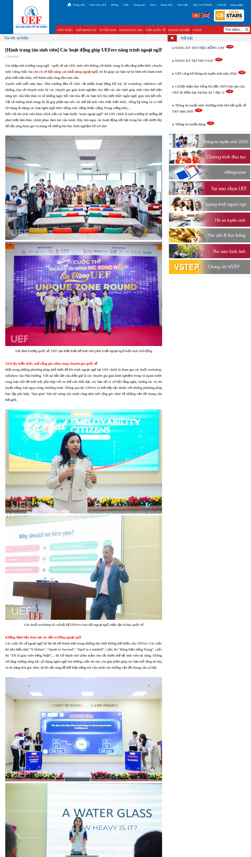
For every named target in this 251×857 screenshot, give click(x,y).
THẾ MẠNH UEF (86, 30)
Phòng (114, 4)
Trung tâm (139, 4)
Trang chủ (79, 4)
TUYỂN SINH (107, 30)
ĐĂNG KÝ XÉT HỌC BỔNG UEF (204, 48)
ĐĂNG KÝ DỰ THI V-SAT (199, 61)
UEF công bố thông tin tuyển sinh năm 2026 (210, 73)
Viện (126, 4)
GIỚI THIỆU (65, 30)
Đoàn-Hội (167, 4)
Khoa (153, 4)
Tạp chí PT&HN (202, 4)
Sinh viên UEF (97, 4)
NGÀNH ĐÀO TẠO (131, 30)
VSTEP (196, 30)
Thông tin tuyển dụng (195, 124)
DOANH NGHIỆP (179, 30)
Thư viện (182, 4)
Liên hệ (221, 4)
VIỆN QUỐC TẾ (155, 30)
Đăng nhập (236, 4)
